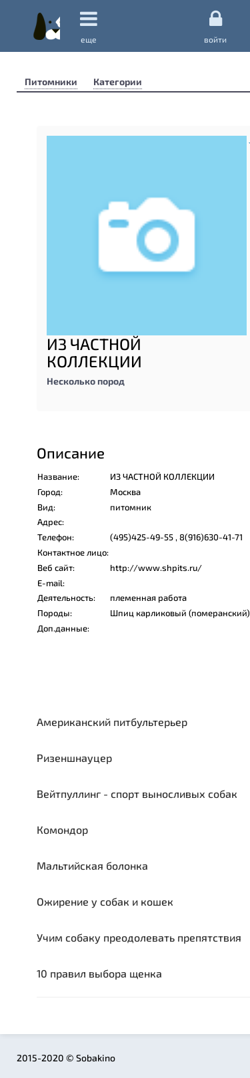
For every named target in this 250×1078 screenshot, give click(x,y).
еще (88, 26)
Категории (117, 81)
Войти (215, 26)
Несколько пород (86, 381)
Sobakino (46, 26)
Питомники (51, 81)
